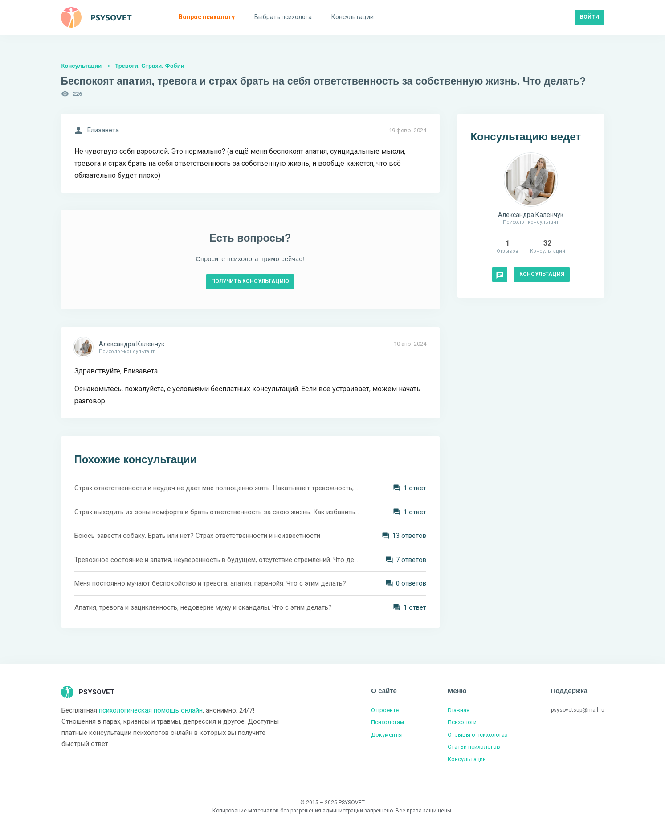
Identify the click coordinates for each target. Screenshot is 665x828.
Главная (458, 710)
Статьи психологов (474, 746)
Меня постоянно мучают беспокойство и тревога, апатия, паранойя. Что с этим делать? (210, 583)
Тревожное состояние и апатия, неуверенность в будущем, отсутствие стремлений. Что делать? (216, 560)
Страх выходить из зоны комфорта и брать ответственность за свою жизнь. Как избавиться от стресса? (216, 512)
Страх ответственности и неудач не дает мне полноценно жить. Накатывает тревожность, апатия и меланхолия (216, 488)
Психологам (387, 722)
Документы (387, 734)
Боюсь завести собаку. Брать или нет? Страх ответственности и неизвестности (197, 536)
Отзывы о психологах (477, 734)
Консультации (81, 65)
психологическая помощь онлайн (151, 710)
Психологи (462, 722)
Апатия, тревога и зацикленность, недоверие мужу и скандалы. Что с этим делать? (203, 607)
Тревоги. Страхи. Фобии (149, 65)
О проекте (385, 710)
